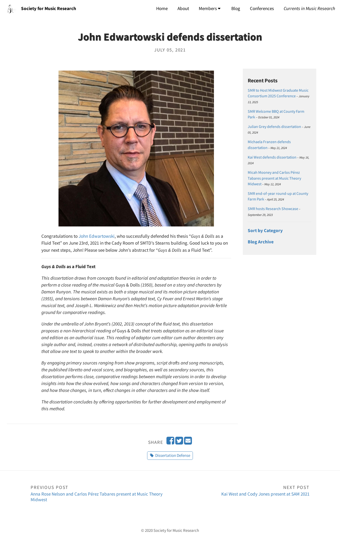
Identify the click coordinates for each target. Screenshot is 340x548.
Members (210, 8)
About (183, 8)
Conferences (262, 8)
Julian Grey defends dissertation (274, 126)
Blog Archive (261, 242)
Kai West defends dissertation (272, 157)
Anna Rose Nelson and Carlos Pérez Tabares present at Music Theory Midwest (100, 493)
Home (162, 8)
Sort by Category (265, 230)
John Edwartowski (97, 236)
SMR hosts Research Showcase (273, 208)
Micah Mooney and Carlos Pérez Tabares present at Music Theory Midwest (274, 178)
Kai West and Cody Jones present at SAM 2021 (240, 490)
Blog (235, 8)
